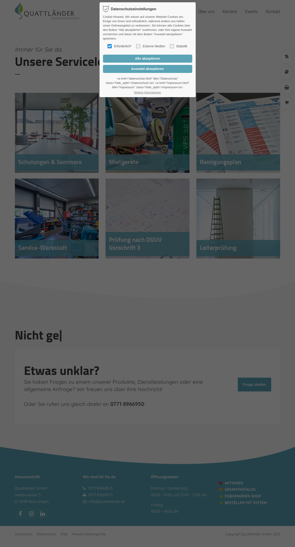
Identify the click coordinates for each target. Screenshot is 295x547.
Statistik (178, 46)
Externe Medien (150, 46)
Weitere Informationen (147, 92)
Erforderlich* (120, 46)
